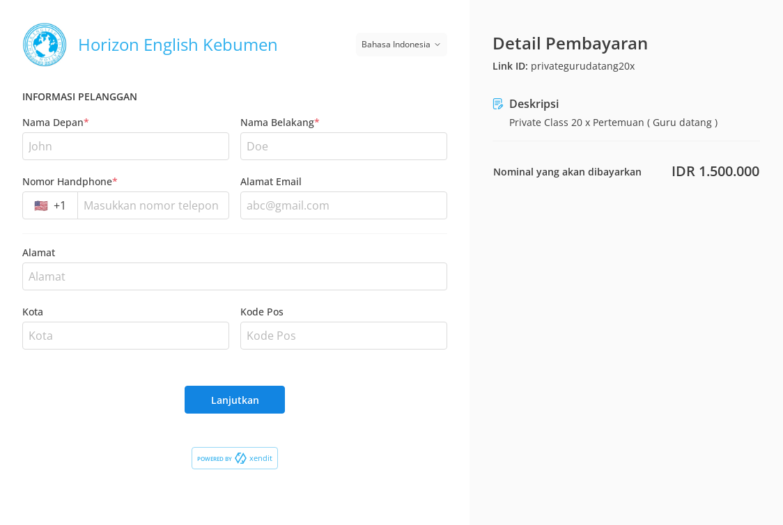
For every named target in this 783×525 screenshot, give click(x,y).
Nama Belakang (280, 122)
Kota (32, 311)
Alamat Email (271, 181)
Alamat (38, 252)
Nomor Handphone (70, 181)
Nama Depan (55, 122)
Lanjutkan (235, 400)
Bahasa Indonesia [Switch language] (402, 44)
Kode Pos (262, 311)
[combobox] (50, 205)
